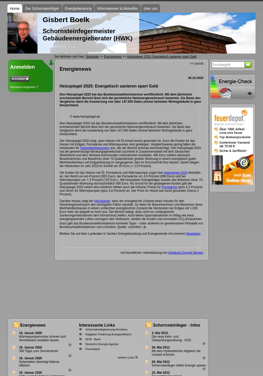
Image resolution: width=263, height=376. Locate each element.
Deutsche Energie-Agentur (102, 344)
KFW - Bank (92, 339)
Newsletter (193, 233)
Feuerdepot (92, 349)
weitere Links (127, 357)
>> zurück (196, 63)
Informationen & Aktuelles (117, 8)
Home (15, 8)
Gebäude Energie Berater (185, 253)
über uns (150, 8)
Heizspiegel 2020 (175, 172)
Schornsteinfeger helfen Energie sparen (179, 365)
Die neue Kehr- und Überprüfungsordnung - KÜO (171, 338)
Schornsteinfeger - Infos (176, 325)
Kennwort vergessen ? (24, 87)
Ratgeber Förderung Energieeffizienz (108, 334)
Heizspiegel (102, 201)
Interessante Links (97, 325)
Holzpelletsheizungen (94, 148)
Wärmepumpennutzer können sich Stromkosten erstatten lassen (42, 338)
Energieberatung (78, 8)
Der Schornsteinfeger (42, 8)
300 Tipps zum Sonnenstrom (38, 351)
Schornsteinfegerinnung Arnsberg (106, 329)
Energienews (33, 325)
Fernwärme (169, 187)
